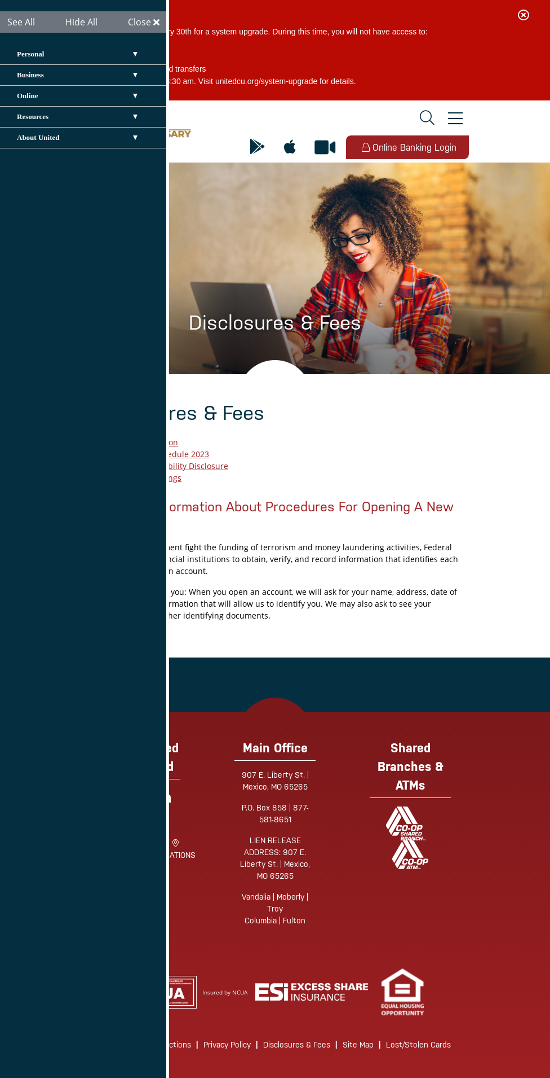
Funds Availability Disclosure (174, 466)
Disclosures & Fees (296, 1044)
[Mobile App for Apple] (290, 147)
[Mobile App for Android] (257, 147)
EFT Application (149, 442)
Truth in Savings (150, 477)
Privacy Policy (227, 1044)
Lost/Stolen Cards (418, 1044)
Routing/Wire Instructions (145, 1044)
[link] (403, 992)
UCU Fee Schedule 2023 (164, 454)
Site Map (358, 1044)
